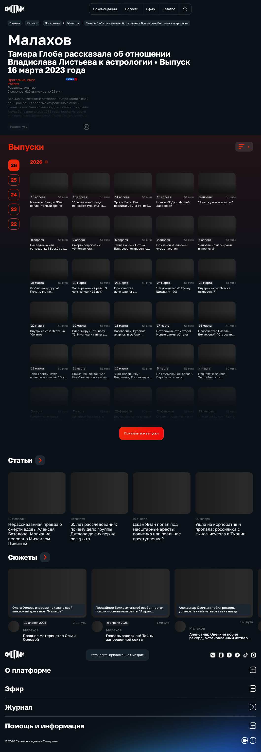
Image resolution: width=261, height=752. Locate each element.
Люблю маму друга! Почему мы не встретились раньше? (45, 292)
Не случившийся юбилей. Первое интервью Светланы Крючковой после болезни (174, 379)
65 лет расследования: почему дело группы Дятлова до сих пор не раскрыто (93, 532)
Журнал (130, 707)
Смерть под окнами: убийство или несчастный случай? (87, 248)
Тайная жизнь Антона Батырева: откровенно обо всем (130, 248)
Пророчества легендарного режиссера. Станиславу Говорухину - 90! (131, 293)
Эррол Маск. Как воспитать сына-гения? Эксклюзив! (131, 206)
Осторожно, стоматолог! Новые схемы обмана (174, 332)
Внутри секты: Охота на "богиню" (47, 332)
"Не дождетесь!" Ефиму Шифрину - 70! (173, 290)
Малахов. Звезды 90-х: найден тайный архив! (47, 204)
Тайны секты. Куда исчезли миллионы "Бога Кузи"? (48, 377)
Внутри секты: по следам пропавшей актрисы (132, 418)
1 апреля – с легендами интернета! (215, 246)
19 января (77, 519)
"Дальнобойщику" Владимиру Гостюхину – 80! (131, 377)
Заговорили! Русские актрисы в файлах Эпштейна (129, 334)
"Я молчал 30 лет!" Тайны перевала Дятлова (216, 418)
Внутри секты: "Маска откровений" (214, 290)
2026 (46, 162)
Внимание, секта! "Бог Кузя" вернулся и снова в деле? (90, 377)
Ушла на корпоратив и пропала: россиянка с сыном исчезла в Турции (220, 529)
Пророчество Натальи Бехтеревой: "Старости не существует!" (215, 334)
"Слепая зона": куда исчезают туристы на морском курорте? (87, 206)
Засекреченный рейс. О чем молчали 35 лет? (89, 290)
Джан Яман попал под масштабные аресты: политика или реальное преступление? (157, 532)
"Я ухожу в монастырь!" (215, 202)
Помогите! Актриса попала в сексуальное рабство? (46, 420)
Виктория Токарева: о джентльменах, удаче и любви (89, 420)
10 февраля (16, 519)
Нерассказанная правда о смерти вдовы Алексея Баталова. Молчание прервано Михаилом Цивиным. (35, 534)
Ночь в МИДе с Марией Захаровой (173, 204)
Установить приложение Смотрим (117, 655)
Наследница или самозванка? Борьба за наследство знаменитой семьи (47, 250)
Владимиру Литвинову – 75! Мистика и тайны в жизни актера (89, 334)
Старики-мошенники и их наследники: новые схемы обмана (174, 420)
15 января (202, 519)
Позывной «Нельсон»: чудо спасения (172, 246)
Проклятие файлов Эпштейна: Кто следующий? (212, 377)
